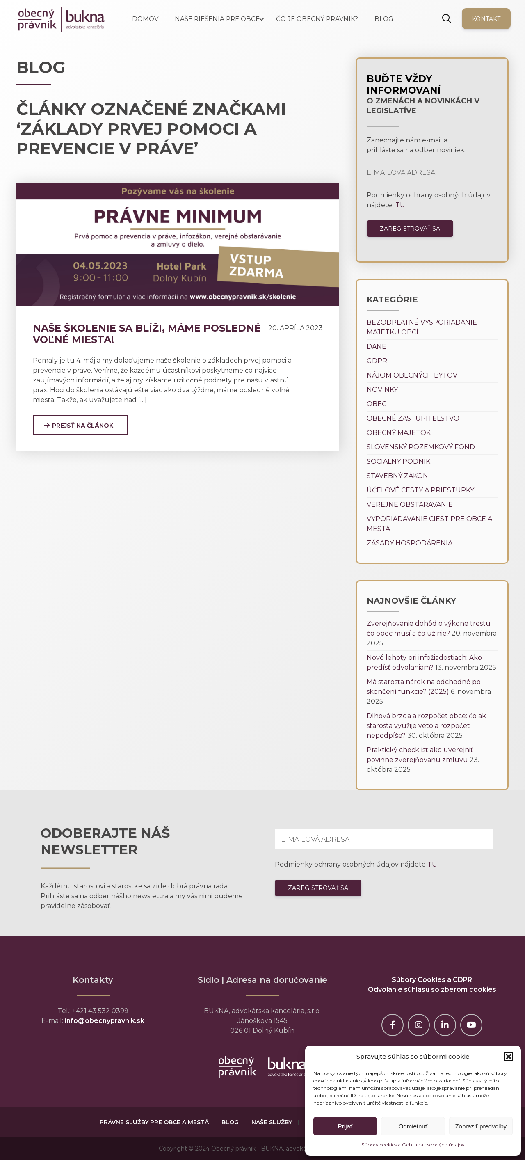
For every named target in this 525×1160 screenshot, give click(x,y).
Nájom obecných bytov (412, 375)
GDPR (377, 361)
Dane (376, 346)
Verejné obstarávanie (410, 504)
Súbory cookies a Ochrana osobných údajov (413, 1145)
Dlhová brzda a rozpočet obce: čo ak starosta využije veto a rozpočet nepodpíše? (426, 725)
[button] (508, 1056)
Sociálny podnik (398, 461)
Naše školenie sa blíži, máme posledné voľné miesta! (147, 333)
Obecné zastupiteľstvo (413, 418)
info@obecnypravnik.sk (104, 1021)
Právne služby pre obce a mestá (154, 1122)
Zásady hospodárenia (409, 543)
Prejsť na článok (82, 425)
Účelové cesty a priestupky (420, 490)
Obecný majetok (399, 433)
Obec (376, 404)
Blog (230, 1122)
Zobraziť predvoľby (481, 1126)
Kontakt (486, 19)
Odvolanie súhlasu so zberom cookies (432, 989)
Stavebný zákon (397, 476)
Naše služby (271, 1122)
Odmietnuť (413, 1126)
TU (399, 205)
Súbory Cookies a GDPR (432, 980)
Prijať (345, 1126)
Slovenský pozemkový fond (421, 447)
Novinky (382, 390)
